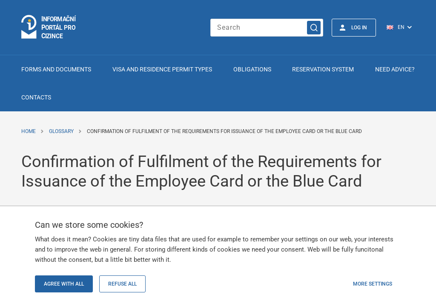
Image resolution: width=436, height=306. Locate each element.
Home (28, 131)
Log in (359, 28)
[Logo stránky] (49, 27)
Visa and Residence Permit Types (162, 69)
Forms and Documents (56, 69)
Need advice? (395, 69)
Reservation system (323, 69)
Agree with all (64, 284)
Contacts (36, 97)
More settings (372, 284)
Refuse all (122, 284)
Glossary (61, 131)
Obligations (252, 69)
